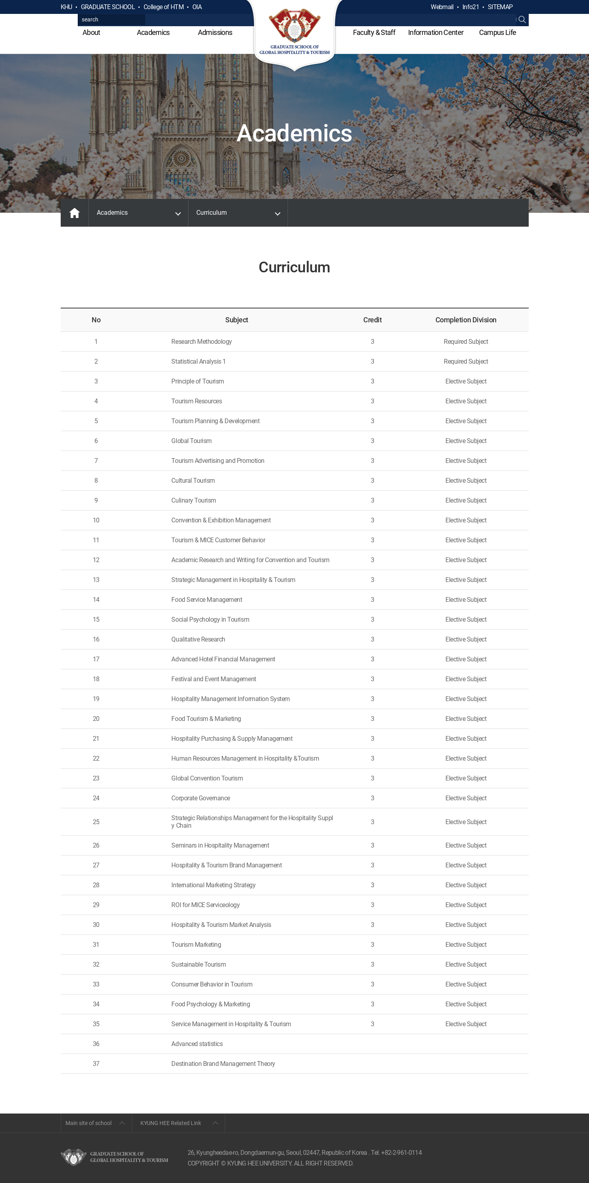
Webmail (442, 7)
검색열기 (522, 7)
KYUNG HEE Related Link (170, 1123)
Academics (153, 32)
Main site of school (88, 1123)
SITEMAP (500, 7)
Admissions (215, 32)
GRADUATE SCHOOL (108, 7)
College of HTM (164, 7)
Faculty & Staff (374, 32)
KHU (66, 7)
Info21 (470, 7)
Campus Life (497, 32)
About (91, 32)
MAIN (74, 213)
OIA (196, 7)
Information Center (435, 32)
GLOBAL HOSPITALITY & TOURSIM (294, 36)
